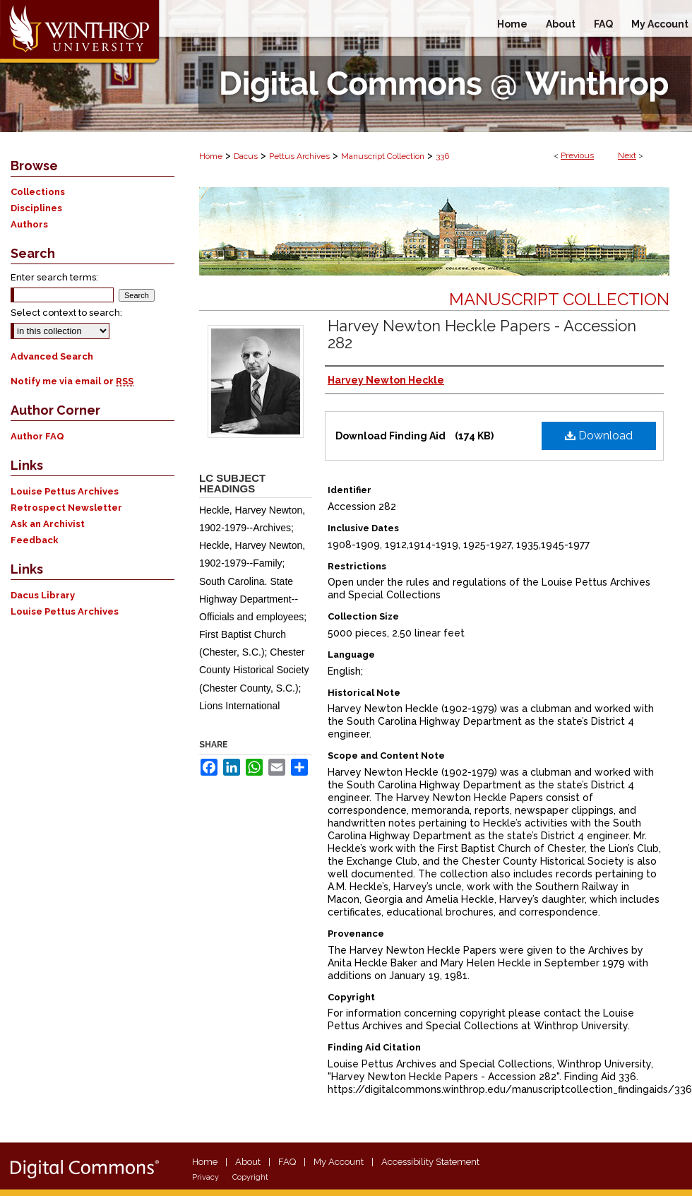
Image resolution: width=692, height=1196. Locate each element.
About (248, 1161)
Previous (577, 155)
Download (599, 435)
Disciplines (36, 208)
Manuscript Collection (382, 156)
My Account (339, 1161)
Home (210, 156)
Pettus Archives (299, 156)
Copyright (250, 1177)
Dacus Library (43, 595)
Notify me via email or (72, 381)
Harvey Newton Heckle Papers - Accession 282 (482, 334)
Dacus (246, 156)
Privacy (205, 1177)
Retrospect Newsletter (66, 507)
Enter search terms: (54, 277)
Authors (29, 224)
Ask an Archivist (48, 524)
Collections (38, 191)
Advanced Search (52, 356)
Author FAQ (37, 436)
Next (627, 155)
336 (442, 156)
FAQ (287, 1161)
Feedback (35, 540)
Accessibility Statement (430, 1161)
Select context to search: (66, 312)
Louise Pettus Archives (65, 491)
